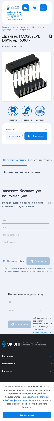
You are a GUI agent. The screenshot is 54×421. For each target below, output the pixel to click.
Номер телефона (11, 235)
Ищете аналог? (15, 136)
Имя (5, 221)
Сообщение (9, 242)
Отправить (38, 261)
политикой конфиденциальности (36, 271)
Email (5, 228)
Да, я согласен (27, 415)
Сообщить (35, 135)
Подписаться (19, 324)
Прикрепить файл (14, 260)
